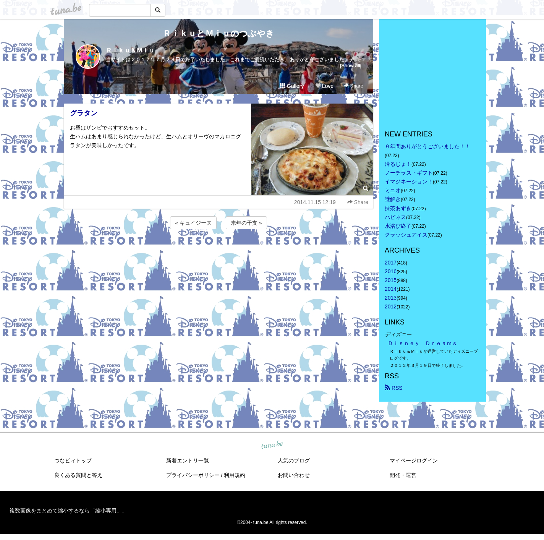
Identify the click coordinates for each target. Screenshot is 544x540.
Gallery (292, 86)
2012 (391, 306)
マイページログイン (414, 460)
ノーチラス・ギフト (409, 173)
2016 (391, 271)
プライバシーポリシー (193, 475)
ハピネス (395, 217)
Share (353, 86)
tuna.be (271, 445)
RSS (394, 388)
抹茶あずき (398, 208)
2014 (391, 289)
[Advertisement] (218, 251)
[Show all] (350, 65)
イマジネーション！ (409, 181)
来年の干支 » (246, 223)
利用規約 (234, 475)
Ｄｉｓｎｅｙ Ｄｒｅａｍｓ (422, 343)
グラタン (83, 113)
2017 (391, 262)
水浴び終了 (398, 226)
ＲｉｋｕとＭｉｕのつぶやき (218, 33)
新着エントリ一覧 (187, 460)
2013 (391, 298)
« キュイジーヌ (193, 223)
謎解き (393, 199)
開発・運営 (403, 475)
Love (324, 86)
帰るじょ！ (398, 164)
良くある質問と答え (78, 475)
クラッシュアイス (406, 235)
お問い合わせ (294, 475)
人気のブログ (294, 460)
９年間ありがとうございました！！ (427, 146)
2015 (391, 280)
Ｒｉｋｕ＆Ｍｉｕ (130, 50)
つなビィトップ (73, 460)
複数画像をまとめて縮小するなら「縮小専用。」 (68, 511)
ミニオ (393, 190)
